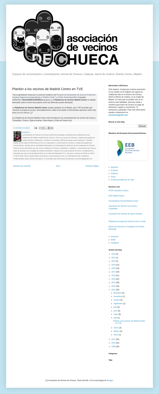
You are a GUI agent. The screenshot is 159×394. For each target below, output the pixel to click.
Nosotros (114, 167)
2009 (113, 346)
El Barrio (114, 170)
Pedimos (114, 173)
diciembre (118, 293)
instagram (115, 243)
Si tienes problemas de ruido (122, 180)
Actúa (113, 177)
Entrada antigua (92, 166)
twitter (113, 240)
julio (115, 307)
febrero (117, 331)
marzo (116, 328)
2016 (113, 275)
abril (116, 318)
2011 (113, 339)
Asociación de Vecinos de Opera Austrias (125, 214)
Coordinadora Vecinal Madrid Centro (123, 201)
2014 (113, 282)
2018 (113, 268)
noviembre (118, 296)
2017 (113, 272)
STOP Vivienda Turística (118, 191)
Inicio (58, 166)
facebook (114, 236)
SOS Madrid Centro (117, 196)
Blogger (110, 380)
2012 (113, 290)
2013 (113, 286)
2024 (113, 254)
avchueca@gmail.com (118, 115)
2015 (113, 279)
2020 (113, 261)
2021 (113, 258)
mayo (116, 314)
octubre (117, 300)
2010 (113, 343)
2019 (113, 265)
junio (116, 311)
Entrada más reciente (21, 166)
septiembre (118, 304)
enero (116, 335)
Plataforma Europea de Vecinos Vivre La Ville (127, 221)
